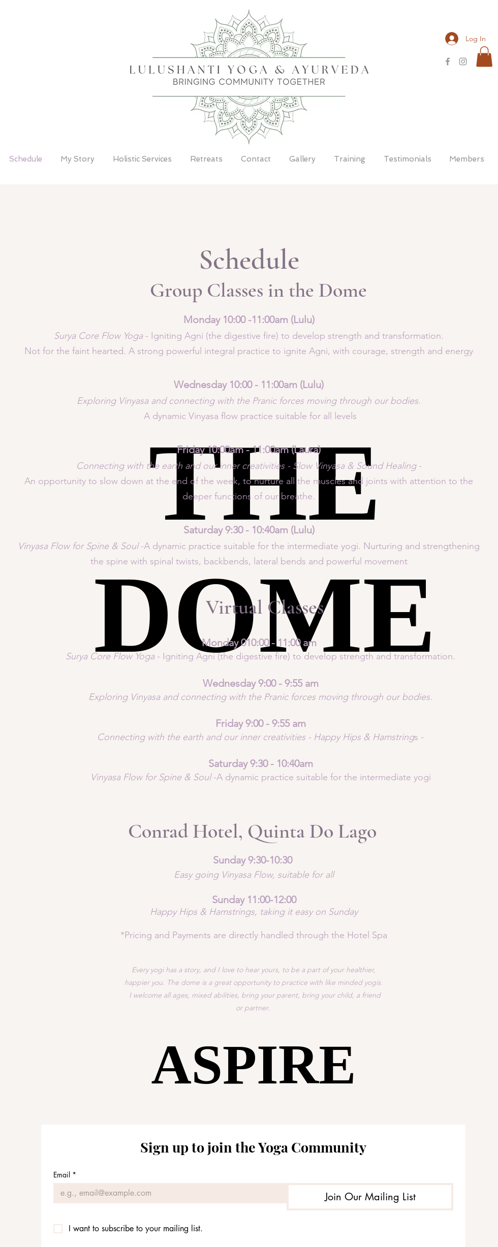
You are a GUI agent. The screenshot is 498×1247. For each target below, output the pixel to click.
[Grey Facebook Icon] (448, 61)
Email (64, 1174)
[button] (484, 56)
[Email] (166, 1193)
